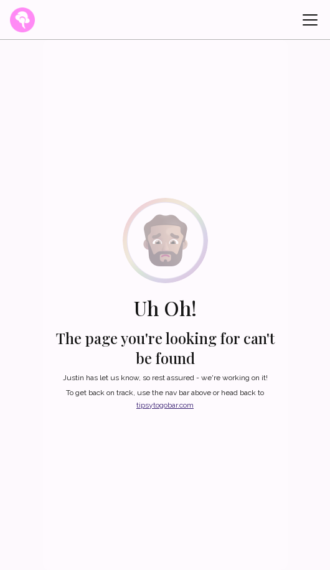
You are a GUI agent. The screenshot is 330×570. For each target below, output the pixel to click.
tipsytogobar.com (165, 405)
